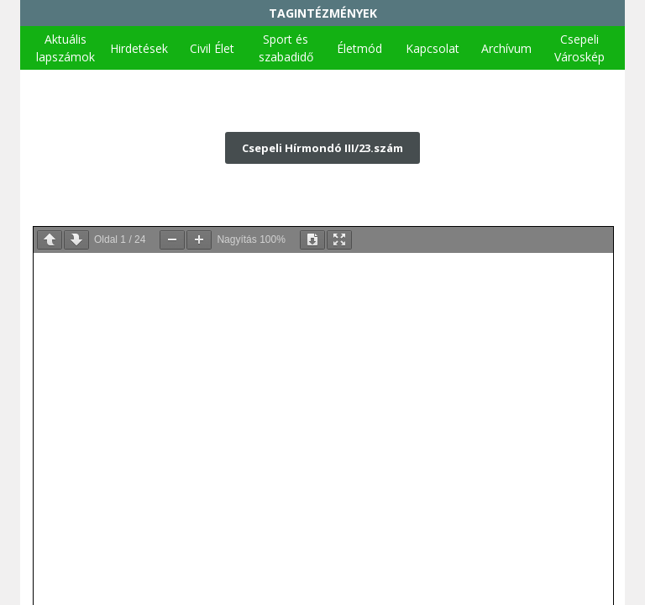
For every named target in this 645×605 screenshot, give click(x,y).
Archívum (506, 48)
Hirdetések (139, 48)
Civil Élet (212, 48)
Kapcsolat (432, 48)
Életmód (359, 48)
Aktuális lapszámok (65, 48)
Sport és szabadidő (286, 48)
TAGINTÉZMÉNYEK (323, 13)
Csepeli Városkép (579, 48)
